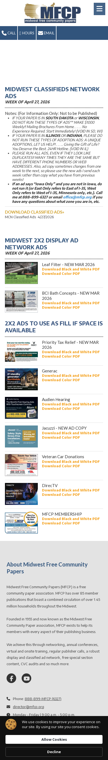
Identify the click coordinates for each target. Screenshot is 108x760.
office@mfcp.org (77, 197)
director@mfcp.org (28, 706)
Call (9, 33)
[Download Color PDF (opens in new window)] (61, 273)
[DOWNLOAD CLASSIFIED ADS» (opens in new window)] (34, 211)
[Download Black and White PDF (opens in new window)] (71, 269)
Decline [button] (54, 751)
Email (46, 33)
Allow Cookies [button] (54, 739)
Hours (26, 33)
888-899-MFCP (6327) (43, 699)
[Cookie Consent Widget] (54, 738)
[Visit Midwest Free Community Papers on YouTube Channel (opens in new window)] (26, 678)
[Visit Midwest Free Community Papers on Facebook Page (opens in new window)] (11, 678)
